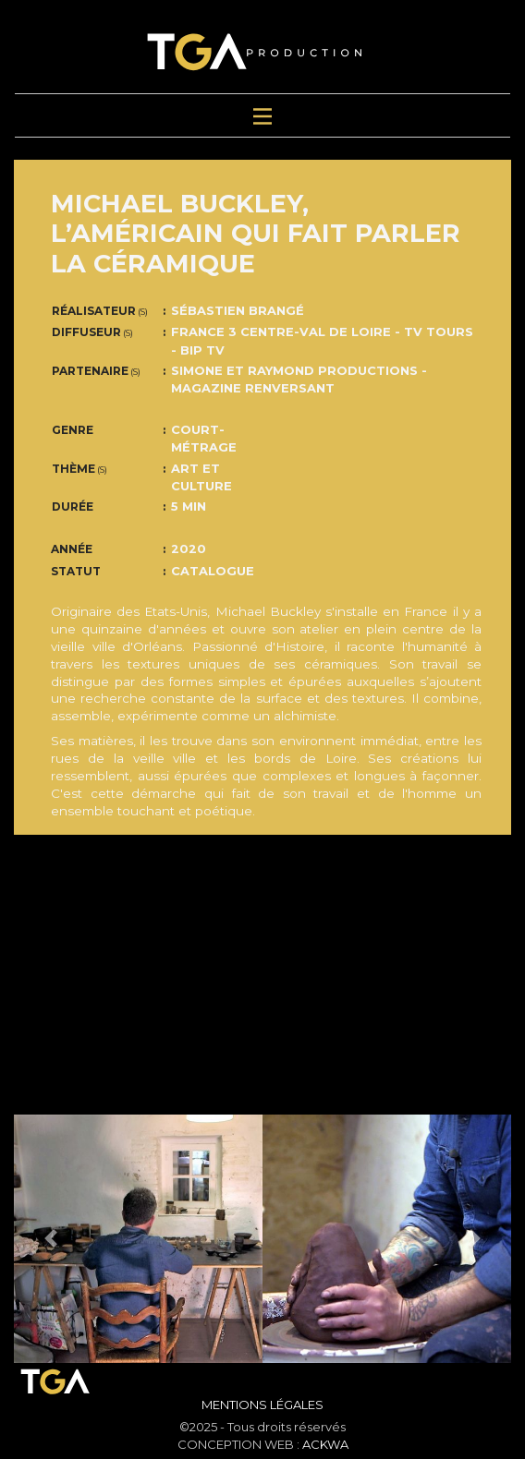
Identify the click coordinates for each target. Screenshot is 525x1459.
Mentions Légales (262, 1404)
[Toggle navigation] (262, 115)
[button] (51, 1239)
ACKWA (325, 1444)
